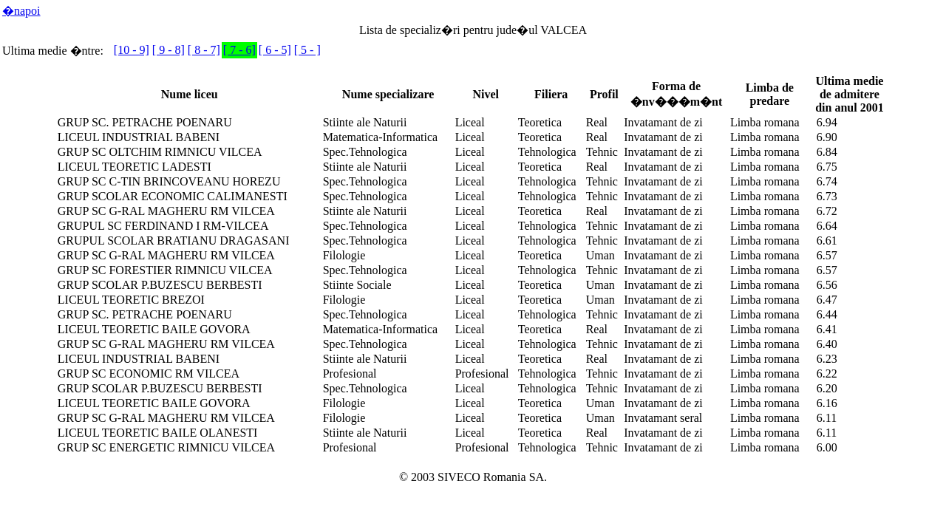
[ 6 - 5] (275, 50)
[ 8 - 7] (204, 50)
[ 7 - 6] (239, 50)
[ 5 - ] (307, 50)
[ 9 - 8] (168, 50)
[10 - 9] (131, 50)
